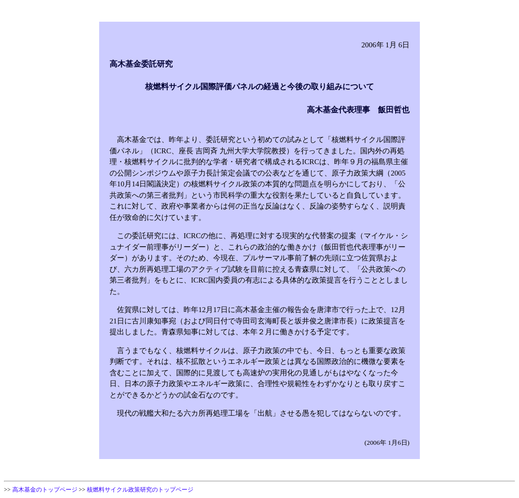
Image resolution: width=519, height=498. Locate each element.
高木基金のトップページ (44, 489)
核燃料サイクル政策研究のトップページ (140, 489)
